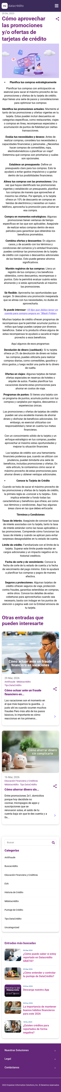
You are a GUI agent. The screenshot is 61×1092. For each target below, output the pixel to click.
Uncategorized (12, 927)
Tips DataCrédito (13, 685)
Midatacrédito (24, 681)
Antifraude (10, 681)
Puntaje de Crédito (14, 910)
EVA (7, 883)
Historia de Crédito (14, 892)
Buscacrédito (11, 866)
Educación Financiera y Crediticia (21, 781)
